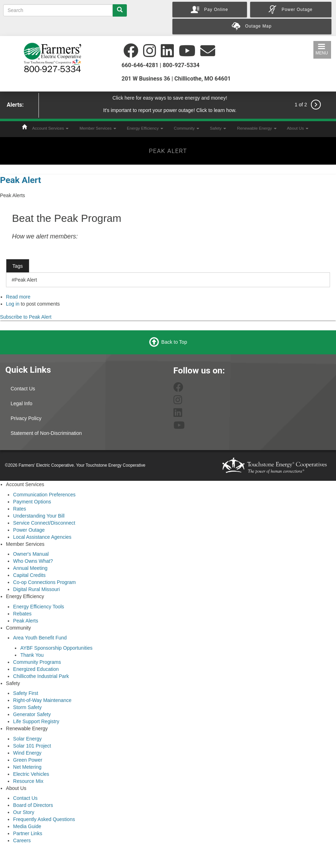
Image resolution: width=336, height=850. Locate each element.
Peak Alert (20, 180)
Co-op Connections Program (44, 582)
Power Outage (29, 530)
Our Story (23, 812)
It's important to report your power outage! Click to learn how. (169, 110)
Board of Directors (33, 805)
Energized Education (36, 669)
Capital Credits (29, 575)
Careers (22, 840)
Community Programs (37, 662)
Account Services (50, 128)
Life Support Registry (36, 721)
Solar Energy (27, 739)
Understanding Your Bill (39, 516)
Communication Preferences (44, 494)
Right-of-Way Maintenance (42, 700)
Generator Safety (32, 714)
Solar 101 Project (32, 746)
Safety (218, 128)
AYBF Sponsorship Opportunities (56, 648)
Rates (19, 509)
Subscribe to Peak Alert (26, 317)
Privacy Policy (26, 418)
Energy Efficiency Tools (38, 606)
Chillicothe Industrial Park (41, 676)
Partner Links (27, 833)
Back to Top (174, 342)
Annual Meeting (30, 568)
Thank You (31, 655)
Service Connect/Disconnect (44, 523)
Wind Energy (27, 753)
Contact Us (23, 388)
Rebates (22, 613)
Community (186, 128)
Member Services (97, 128)
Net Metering (27, 767)
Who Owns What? (33, 561)
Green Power (27, 760)
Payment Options (32, 501)
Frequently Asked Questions (44, 819)
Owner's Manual (31, 554)
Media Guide (27, 826)
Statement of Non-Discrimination (46, 433)
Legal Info (22, 403)
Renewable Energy (257, 128)
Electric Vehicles (31, 774)
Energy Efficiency (145, 128)
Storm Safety (27, 707)
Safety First (25, 693)
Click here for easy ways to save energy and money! (169, 98)
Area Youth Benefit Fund (40, 638)
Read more (18, 297)
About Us (297, 128)
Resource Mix (28, 781)
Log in (12, 304)
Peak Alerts (25, 621)
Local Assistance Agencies (42, 537)
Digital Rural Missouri (36, 589)
